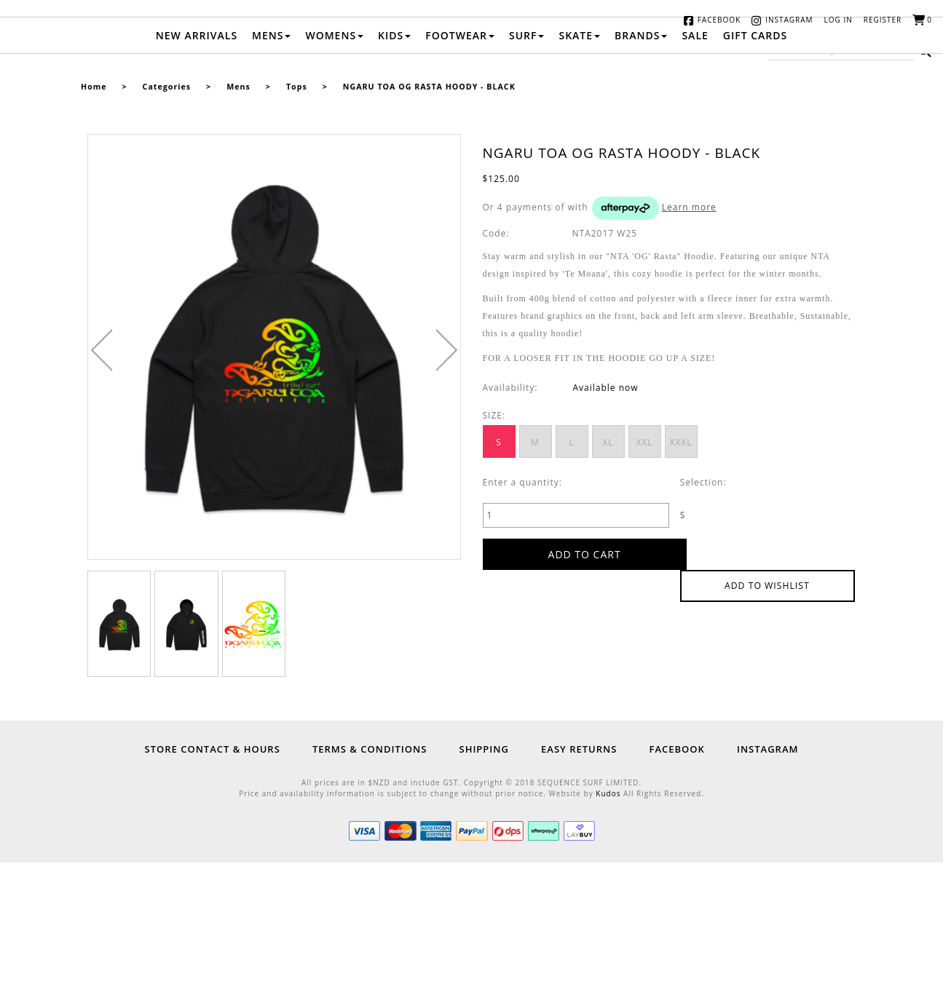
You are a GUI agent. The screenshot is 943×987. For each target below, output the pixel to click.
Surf (527, 160)
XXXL (680, 566)
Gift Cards (755, 160)
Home (94, 211)
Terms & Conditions (369, 873)
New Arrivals (196, 160)
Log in (838, 20)
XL (607, 566)
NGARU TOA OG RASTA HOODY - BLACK (429, 211)
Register (883, 20)
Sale (695, 160)
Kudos (608, 918)
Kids (394, 160)
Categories (167, 211)
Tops (296, 211)
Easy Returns (579, 873)
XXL (644, 566)
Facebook (719, 20)
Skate (579, 160)
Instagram (789, 20)
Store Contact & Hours (212, 873)
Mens (271, 160)
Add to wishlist (768, 678)
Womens (334, 160)
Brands (641, 160)
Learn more (689, 331)
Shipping (483, 873)
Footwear (459, 160)
